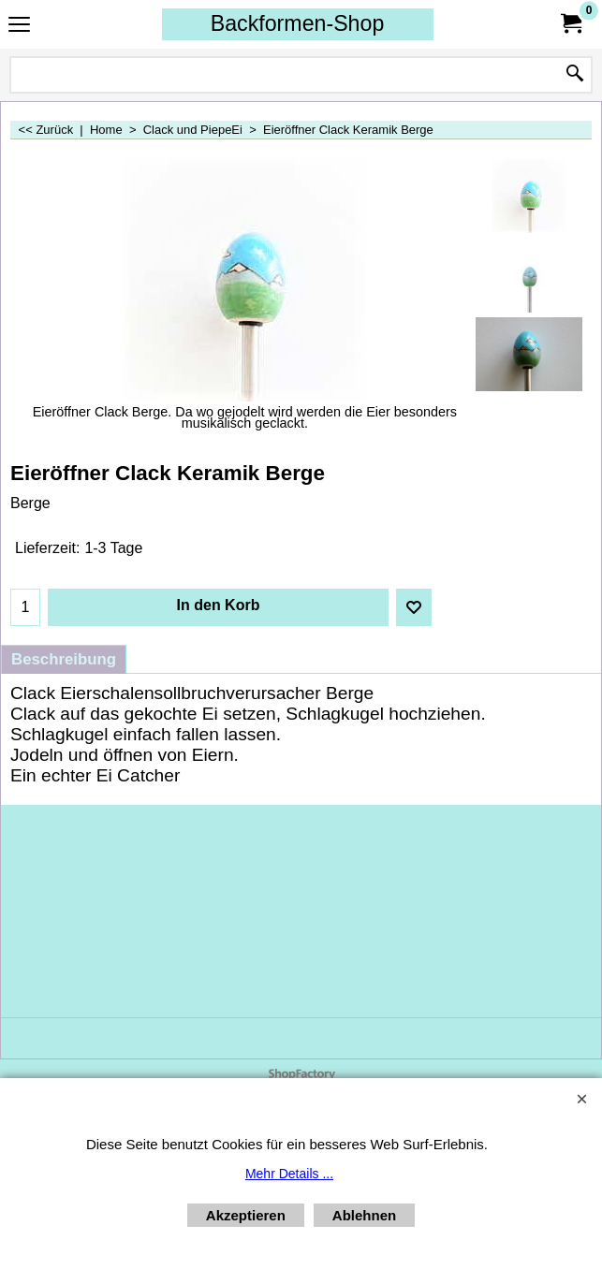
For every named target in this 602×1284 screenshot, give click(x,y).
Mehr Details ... (289, 1173)
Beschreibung (63, 659)
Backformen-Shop (298, 23)
